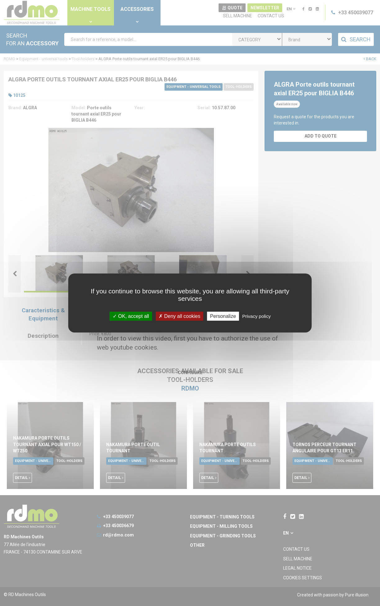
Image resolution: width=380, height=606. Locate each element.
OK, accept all (131, 316)
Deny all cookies (179, 316)
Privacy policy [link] (256, 316)
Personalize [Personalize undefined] (223, 316)
